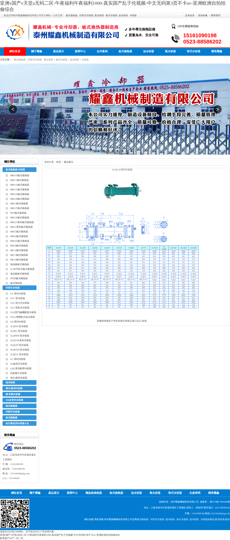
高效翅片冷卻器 (18, 373)
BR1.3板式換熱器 (19, 255)
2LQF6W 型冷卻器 (19, 335)
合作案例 (102, 51)
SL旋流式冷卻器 (18, 363)
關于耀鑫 (36, 51)
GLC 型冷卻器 (17, 298)
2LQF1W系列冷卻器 (20, 340)
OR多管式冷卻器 (14, 400)
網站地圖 (89, 519)
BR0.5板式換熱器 (19, 231)
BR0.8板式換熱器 (19, 245)
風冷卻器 (99, 15)
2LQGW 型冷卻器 (19, 345)
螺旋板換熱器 (94, 492)
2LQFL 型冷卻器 (18, 331)
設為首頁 (190, 15)
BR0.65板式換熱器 (19, 241)
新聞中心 (80, 51)
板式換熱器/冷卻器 (15, 169)
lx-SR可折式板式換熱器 (22, 269)
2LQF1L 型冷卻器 (19, 354)
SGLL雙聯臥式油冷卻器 (22, 317)
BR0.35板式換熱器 (19, 217)
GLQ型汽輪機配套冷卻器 (23, 312)
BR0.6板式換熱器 (19, 236)
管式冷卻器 (193, 51)
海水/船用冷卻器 (18, 377)
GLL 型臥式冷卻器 (19, 307)
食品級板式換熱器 (19, 264)
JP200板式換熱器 (19, 278)
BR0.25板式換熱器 (19, 194)
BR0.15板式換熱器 (19, 189)
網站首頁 (14, 51)
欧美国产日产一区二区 (11, 538)
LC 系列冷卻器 (18, 359)
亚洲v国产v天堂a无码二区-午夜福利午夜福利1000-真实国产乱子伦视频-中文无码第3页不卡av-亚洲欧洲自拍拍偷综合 (60, 535)
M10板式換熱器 (18, 213)
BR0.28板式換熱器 (19, 198)
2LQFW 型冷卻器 (19, 326)
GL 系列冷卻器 (18, 293)
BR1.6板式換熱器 (19, 259)
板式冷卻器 (111, 15)
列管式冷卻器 (86, 15)
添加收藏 (202, 15)
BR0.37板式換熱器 (19, 208)
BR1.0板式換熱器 (19, 250)
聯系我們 (215, 15)
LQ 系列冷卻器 (18, 321)
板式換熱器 (72, 15)
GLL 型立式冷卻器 (19, 303)
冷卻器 (133, 15)
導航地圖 (99, 519)
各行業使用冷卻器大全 (17, 423)
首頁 (58, 162)
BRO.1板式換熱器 (19, 180)
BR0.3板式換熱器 (19, 203)
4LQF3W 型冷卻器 (19, 349)
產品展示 (58, 51)
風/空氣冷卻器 (13, 394)
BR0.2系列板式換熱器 (21, 227)
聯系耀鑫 (216, 51)
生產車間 (194, 492)
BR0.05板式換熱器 (19, 175)
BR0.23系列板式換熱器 (22, 222)
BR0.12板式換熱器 (19, 184)
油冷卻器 (123, 15)
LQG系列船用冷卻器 (21, 368)
